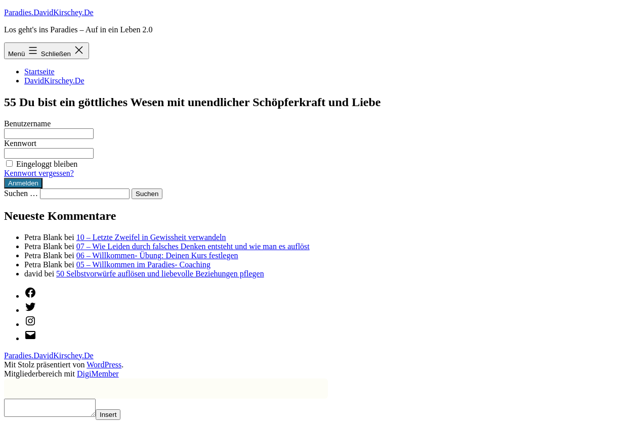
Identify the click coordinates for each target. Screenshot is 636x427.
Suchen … (21, 193)
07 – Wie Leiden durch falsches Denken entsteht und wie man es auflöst (193, 246)
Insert (118, 417)
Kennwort (20, 143)
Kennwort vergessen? (39, 173)
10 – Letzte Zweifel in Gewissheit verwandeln (151, 237)
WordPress (104, 364)
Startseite (39, 71)
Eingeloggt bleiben (40, 164)
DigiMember (98, 373)
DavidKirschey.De (54, 80)
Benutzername (27, 123)
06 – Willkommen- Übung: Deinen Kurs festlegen (157, 255)
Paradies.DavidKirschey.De (49, 12)
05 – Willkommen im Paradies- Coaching (143, 264)
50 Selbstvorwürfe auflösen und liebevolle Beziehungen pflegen (160, 273)
